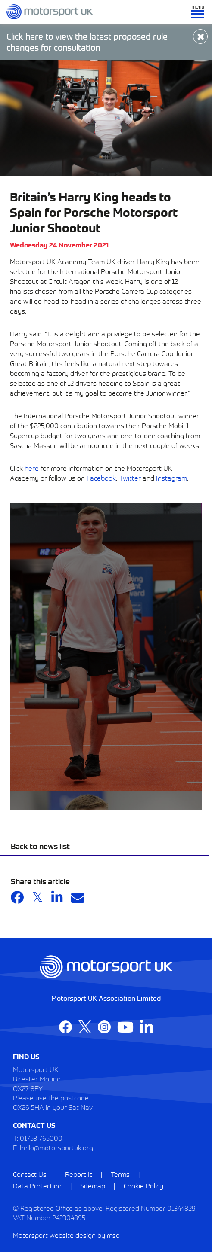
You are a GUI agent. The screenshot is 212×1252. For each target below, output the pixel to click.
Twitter (130, 477)
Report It (78, 1174)
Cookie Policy (143, 1185)
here (32, 467)
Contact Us (30, 1174)
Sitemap (92, 1185)
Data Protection (37, 1185)
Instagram (171, 477)
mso (113, 1235)
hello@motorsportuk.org (56, 1147)
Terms (120, 1174)
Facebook (101, 477)
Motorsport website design (54, 1235)
